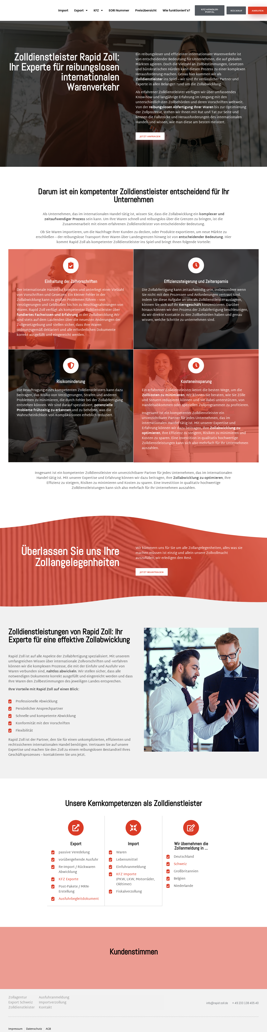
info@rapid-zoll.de (217, 997)
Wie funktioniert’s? (176, 10)
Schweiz (180, 859)
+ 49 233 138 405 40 (245, 997)
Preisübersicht (145, 10)
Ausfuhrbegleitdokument (79, 893)
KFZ (98, 10)
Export (81, 10)
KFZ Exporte (68, 874)
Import (63, 10)
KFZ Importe (126, 869)
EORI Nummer (119, 10)
